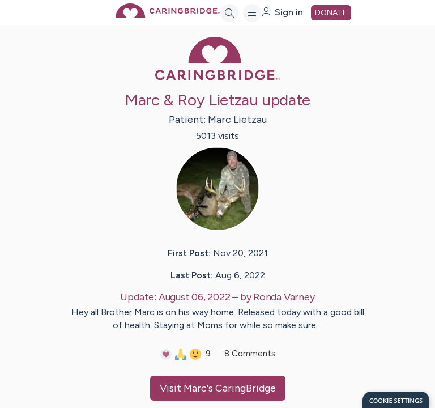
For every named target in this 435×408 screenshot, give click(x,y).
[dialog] (395, 400)
